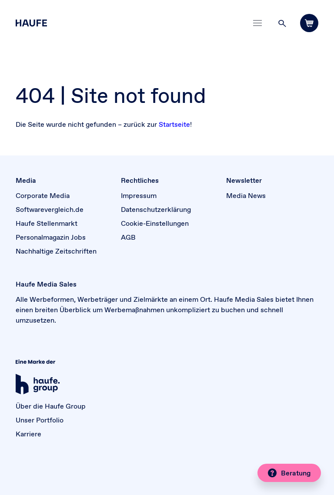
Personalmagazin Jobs (51, 237)
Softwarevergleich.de (50, 209)
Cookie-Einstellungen (155, 223)
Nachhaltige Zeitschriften (56, 251)
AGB (128, 237)
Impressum (139, 195)
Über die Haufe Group (51, 406)
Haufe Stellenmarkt (46, 223)
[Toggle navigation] (257, 23)
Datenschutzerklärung (156, 209)
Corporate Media (43, 195)
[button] (282, 23)
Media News (246, 195)
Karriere (28, 434)
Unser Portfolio (39, 420)
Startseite (174, 124)
